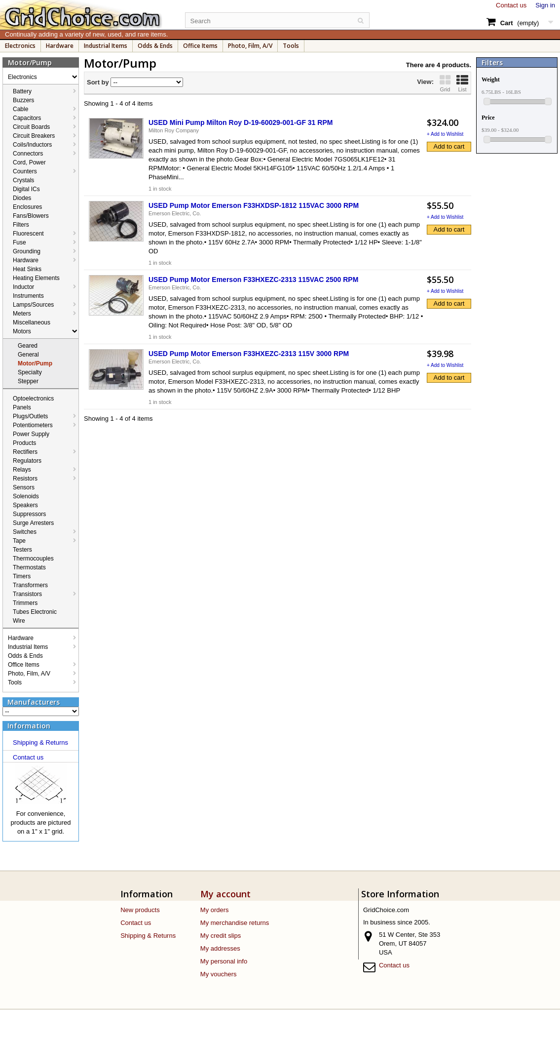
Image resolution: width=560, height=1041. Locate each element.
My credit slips (220, 935)
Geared (27, 345)
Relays (22, 469)
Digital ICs (26, 189)
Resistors (25, 478)
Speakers (25, 505)
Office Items (200, 45)
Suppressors (29, 514)
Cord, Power (29, 162)
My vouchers (218, 974)
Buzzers (23, 100)
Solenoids (26, 496)
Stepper (28, 381)
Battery (22, 91)
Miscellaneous (31, 322)
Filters (21, 224)
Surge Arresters (33, 523)
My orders (214, 910)
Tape (19, 540)
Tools (291, 45)
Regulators (27, 460)
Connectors (28, 153)
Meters (22, 313)
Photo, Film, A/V (250, 45)
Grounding (26, 251)
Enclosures (27, 206)
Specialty (30, 372)
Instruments (28, 295)
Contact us (511, 5)
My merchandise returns (234, 922)
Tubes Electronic (35, 611)
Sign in (545, 5)
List (462, 83)
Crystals (23, 180)
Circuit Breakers (34, 135)
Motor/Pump (35, 363)
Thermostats (29, 567)
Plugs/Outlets (30, 416)
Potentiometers (33, 425)
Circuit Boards (31, 126)
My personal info (223, 961)
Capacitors (27, 118)
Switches (25, 531)
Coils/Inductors (32, 144)
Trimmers (25, 603)
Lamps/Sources (33, 304)
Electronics (20, 45)
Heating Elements (36, 278)
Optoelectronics (33, 398)
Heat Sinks (27, 269)
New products (139, 910)
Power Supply (31, 434)
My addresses (220, 948)
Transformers (30, 585)
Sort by (98, 82)
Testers (22, 549)
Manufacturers (33, 702)
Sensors (24, 487)
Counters (25, 171)
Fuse (19, 242)
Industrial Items (105, 45)
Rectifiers (25, 451)
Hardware (60, 45)
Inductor (23, 286)
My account (225, 894)
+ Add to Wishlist (445, 134)
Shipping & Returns (40, 742)
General (28, 354)
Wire (19, 620)
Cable (20, 109)
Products (24, 443)
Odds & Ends (155, 45)
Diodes (22, 198)
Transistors (27, 594)
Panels (22, 407)
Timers (22, 576)
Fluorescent (28, 233)
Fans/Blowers (31, 215)
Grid (445, 83)
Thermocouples (33, 558)
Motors (22, 331)
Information (28, 725)
